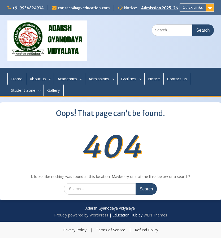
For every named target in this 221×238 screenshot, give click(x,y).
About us (38, 78)
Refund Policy (146, 229)
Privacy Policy (74, 229)
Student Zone (23, 90)
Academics (67, 78)
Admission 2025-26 (159, 8)
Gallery (53, 90)
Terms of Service (110, 229)
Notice (154, 78)
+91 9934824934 (28, 8)
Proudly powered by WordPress (81, 215)
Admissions (99, 78)
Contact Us (177, 78)
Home (17, 78)
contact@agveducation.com (84, 8)
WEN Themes (155, 215)
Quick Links (193, 7)
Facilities (128, 78)
